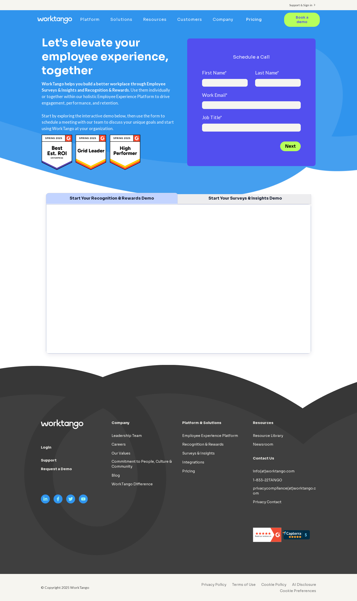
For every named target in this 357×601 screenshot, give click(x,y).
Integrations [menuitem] (193, 462)
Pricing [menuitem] (254, 19)
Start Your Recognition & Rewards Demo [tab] (112, 198)
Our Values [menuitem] (121, 453)
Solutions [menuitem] (121, 19)
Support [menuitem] (49, 460)
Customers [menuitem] (189, 19)
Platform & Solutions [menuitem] (201, 423)
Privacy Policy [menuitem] (213, 584)
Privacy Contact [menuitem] (267, 502)
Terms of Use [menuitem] (244, 584)
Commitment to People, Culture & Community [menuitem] (142, 464)
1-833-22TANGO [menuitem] (267, 480)
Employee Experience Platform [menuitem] (210, 435)
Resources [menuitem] (155, 19)
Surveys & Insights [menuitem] (198, 453)
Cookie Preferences (298, 591)
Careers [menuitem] (119, 444)
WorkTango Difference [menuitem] (132, 484)
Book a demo (302, 19)
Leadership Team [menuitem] (127, 435)
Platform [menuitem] (90, 19)
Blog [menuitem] (116, 475)
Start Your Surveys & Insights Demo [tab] (245, 198)
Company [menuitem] (223, 19)
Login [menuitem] (46, 447)
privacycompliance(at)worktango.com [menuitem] (284, 490)
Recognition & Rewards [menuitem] (203, 444)
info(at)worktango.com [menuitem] (274, 471)
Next (290, 146)
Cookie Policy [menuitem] (273, 584)
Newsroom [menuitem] (263, 444)
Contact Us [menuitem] (263, 458)
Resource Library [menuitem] (268, 435)
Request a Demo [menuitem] (56, 469)
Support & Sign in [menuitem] (300, 5)
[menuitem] (296, 591)
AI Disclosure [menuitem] (304, 584)
